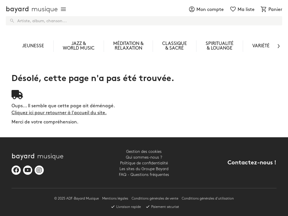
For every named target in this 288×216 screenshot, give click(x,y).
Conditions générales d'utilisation (208, 198)
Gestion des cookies (144, 151)
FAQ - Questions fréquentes (144, 174)
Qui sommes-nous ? (144, 157)
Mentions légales (115, 198)
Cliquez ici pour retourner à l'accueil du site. (59, 113)
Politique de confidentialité (144, 163)
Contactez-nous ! (252, 163)
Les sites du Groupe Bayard (144, 169)
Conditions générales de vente (155, 198)
